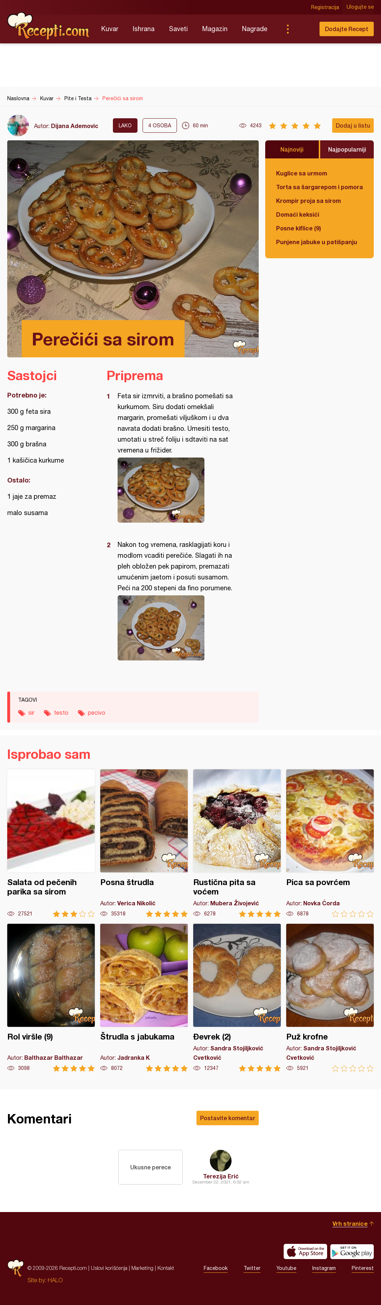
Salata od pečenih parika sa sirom (51, 843)
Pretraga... (302, 29)
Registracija (325, 7)
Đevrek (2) (237, 998)
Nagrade (254, 29)
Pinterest (363, 1268)
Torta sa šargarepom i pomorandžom (319, 186)
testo (61, 712)
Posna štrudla (144, 843)
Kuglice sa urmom (301, 173)
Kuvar (109, 29)
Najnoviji (292, 149)
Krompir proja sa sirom (308, 200)
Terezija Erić (221, 1176)
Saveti (178, 29)
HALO (55, 1280)
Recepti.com (48, 26)
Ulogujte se (360, 7)
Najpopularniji (347, 149)
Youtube (286, 1268)
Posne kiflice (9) (298, 228)
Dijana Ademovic (74, 125)
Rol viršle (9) (51, 998)
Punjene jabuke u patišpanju (316, 241)
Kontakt (165, 1268)
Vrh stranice (350, 1223)
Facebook (216, 1268)
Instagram (324, 1268)
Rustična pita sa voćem (237, 843)
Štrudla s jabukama (144, 998)
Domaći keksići (297, 214)
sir (31, 712)
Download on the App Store (305, 1251)
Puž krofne (330, 998)
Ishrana (143, 29)
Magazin (215, 29)
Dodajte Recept (346, 28)
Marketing (142, 1268)
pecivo (96, 712)
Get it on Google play (352, 1251)
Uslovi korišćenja (109, 1268)
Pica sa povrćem (330, 843)
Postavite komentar (227, 1117)
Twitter (252, 1268)
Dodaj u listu (353, 125)
